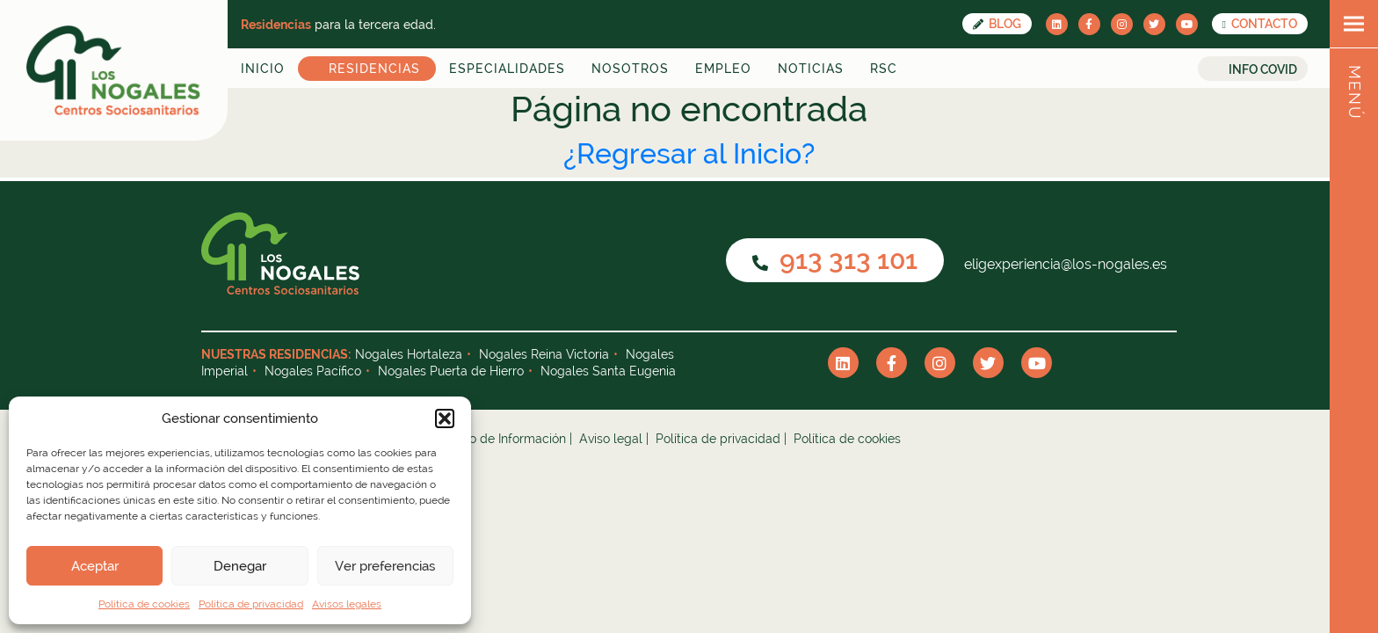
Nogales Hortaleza (408, 354)
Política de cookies (144, 604)
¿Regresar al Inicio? (689, 153)
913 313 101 (834, 259)
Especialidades (507, 69)
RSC (883, 69)
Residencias (374, 69)
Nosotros (630, 69)
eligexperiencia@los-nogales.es (1064, 264)
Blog (997, 24)
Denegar (240, 566)
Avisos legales (346, 604)
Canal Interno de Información (483, 439)
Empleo (723, 69)
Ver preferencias (385, 566)
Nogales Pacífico (313, 371)
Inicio (263, 69)
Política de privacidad (251, 604)
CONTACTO (1259, 24)
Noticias (811, 69)
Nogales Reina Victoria (544, 354)
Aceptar (95, 566)
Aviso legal (610, 439)
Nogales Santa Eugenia (608, 371)
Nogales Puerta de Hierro (451, 371)
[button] (444, 418)
